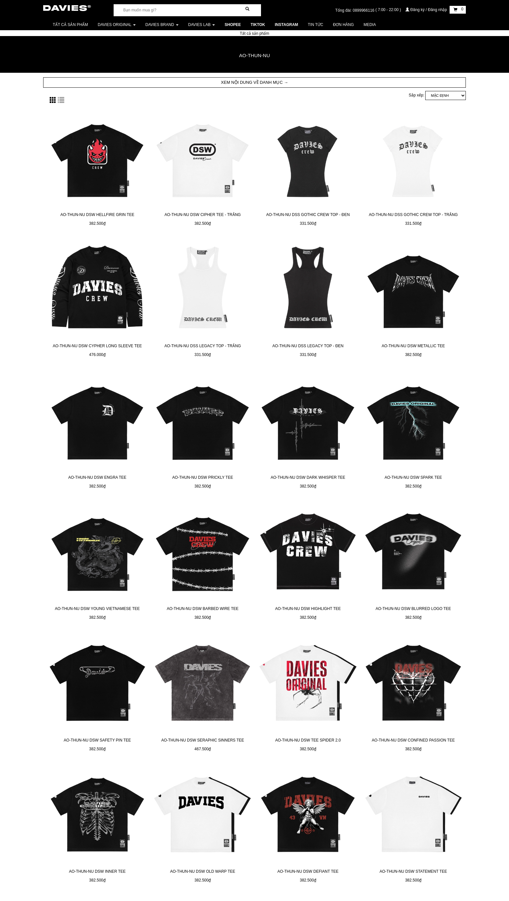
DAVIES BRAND (162, 24)
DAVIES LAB (201, 24)
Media (370, 24)
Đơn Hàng (343, 24)
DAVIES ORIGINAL (117, 24)
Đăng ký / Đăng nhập (426, 9)
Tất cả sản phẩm (70, 24)
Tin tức (315, 24)
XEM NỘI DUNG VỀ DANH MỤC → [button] (254, 82)
